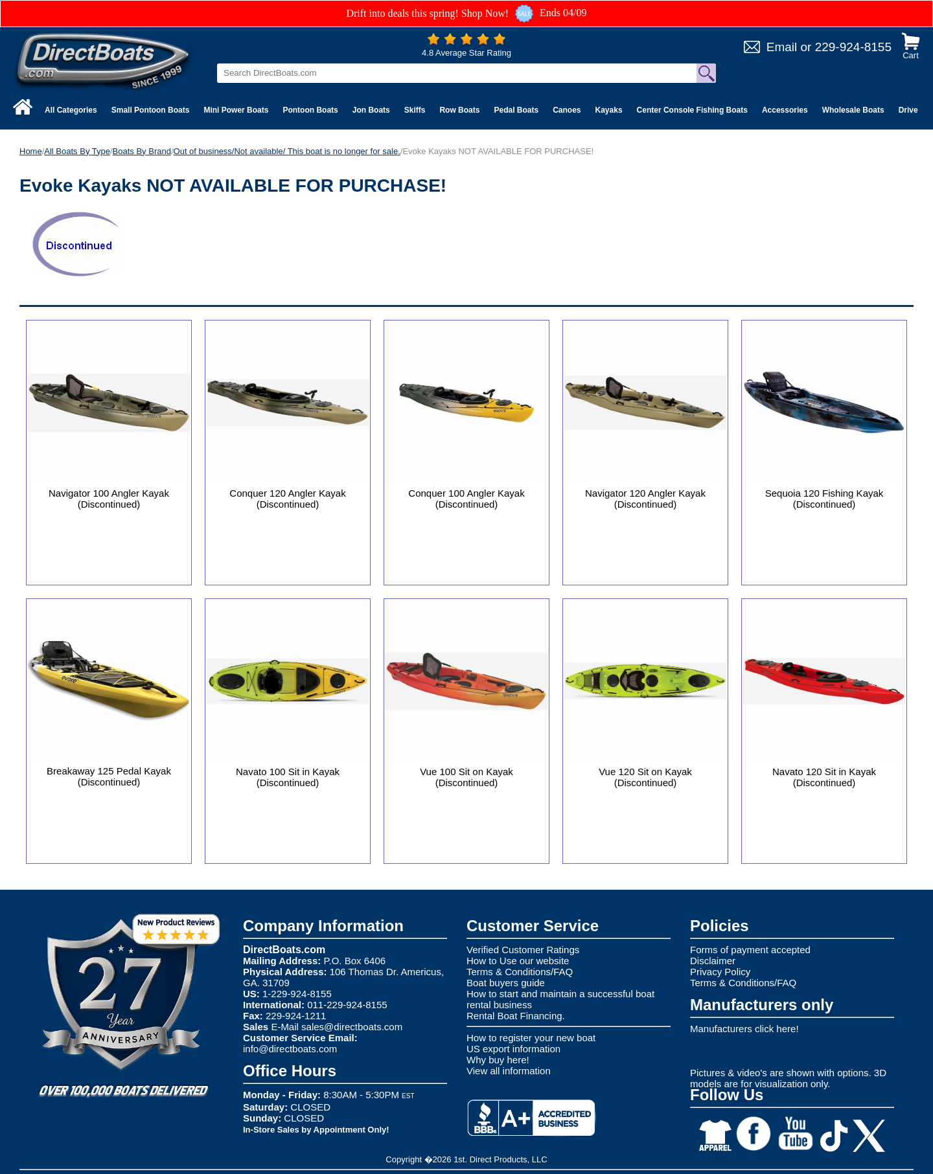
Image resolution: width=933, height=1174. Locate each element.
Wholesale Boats (853, 110)
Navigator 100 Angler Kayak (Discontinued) (109, 499)
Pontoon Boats (310, 110)
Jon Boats (371, 110)
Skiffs (415, 110)
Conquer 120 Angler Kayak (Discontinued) (287, 499)
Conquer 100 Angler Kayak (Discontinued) (466, 499)
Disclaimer (712, 960)
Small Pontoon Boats (150, 110)
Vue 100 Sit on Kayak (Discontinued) (466, 777)
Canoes (567, 110)
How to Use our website (517, 960)
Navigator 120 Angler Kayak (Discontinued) (645, 499)
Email (782, 47)
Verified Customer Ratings (522, 949)
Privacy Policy (720, 971)
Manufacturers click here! (744, 1028)
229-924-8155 (853, 47)
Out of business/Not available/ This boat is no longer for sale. (287, 151)
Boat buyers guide (505, 982)
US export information (513, 1048)
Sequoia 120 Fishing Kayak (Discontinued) (824, 499)
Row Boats (459, 110)
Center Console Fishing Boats (692, 110)
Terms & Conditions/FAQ (519, 971)
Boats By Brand (142, 151)
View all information (508, 1070)
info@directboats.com (290, 1048)
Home (30, 151)
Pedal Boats (516, 110)
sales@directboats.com (351, 1026)
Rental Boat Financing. (515, 1015)
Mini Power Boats (235, 110)
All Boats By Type (77, 151)
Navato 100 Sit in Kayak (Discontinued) (288, 777)
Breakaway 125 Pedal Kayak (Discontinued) (109, 776)
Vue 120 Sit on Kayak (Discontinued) (645, 777)
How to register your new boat (530, 1037)
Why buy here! (497, 1059)
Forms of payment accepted (750, 949)
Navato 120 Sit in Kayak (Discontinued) (824, 777)
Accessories (785, 110)
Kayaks (609, 110)
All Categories (71, 110)
